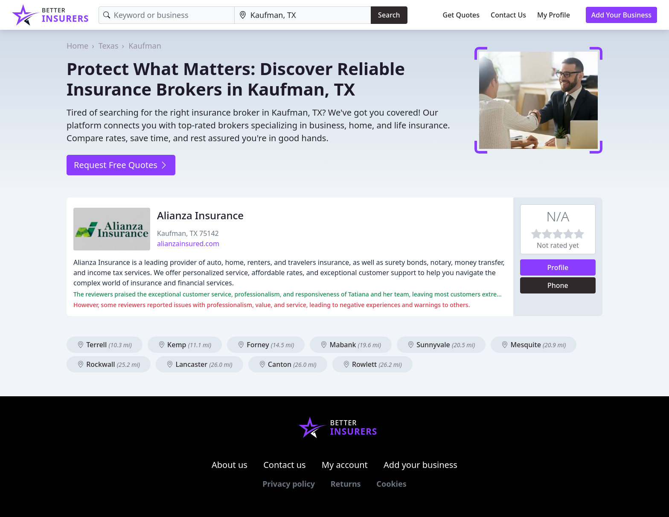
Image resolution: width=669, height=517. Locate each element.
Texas (109, 46)
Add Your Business (621, 15)
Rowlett (372, 364)
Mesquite (533, 344)
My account (345, 465)
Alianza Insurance (200, 215)
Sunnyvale (441, 344)
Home (77, 46)
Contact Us (508, 15)
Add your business (420, 465)
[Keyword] (167, 15)
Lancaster (199, 364)
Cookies (391, 484)
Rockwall (108, 364)
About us (229, 465)
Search (389, 15)
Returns (346, 484)
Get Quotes (461, 15)
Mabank (350, 344)
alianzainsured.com (188, 243)
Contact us (284, 465)
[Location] (302, 15)
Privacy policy (288, 484)
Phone (557, 285)
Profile (558, 267)
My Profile (553, 15)
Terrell (104, 344)
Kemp (184, 344)
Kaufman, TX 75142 (188, 233)
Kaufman (144, 46)
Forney (266, 344)
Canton (288, 364)
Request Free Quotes (121, 165)
